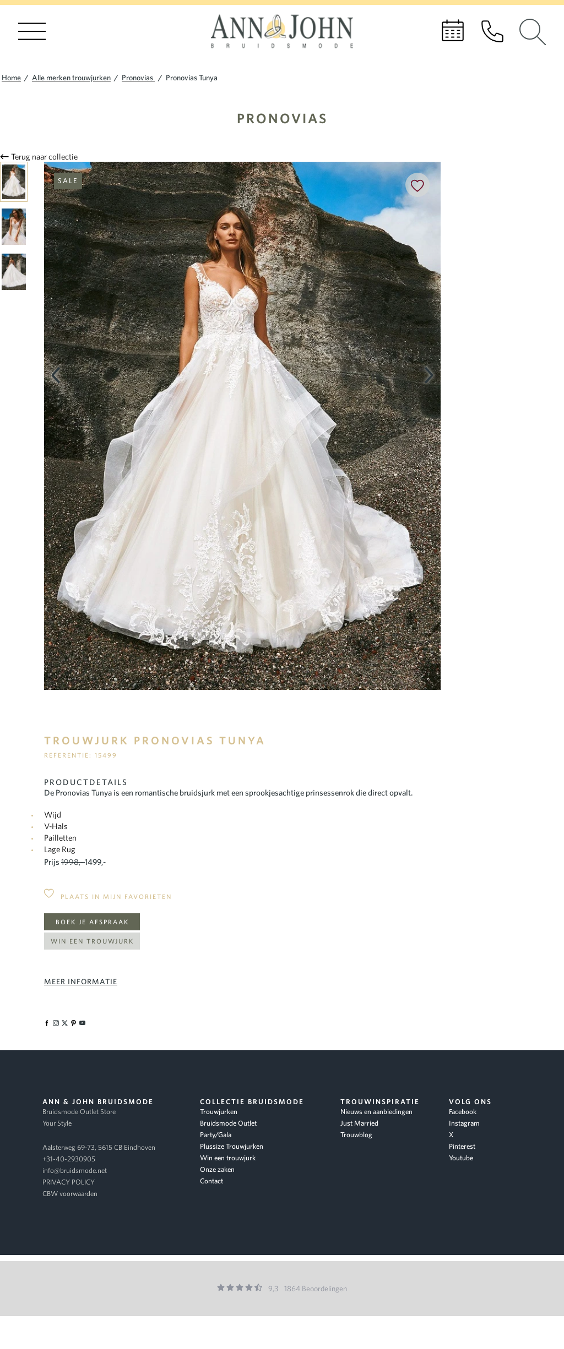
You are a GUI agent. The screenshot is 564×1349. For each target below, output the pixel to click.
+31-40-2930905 (68, 1159)
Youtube (461, 1158)
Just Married (359, 1123)
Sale (68, 181)
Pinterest (462, 1146)
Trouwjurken (218, 1111)
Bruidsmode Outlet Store (79, 1111)
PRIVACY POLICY (68, 1182)
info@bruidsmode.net (74, 1170)
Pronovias (282, 118)
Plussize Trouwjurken (231, 1146)
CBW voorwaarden (69, 1193)
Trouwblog (356, 1135)
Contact (211, 1181)
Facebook (462, 1111)
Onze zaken (217, 1169)
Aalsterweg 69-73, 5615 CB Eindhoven (98, 1147)
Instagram (464, 1123)
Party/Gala (215, 1135)
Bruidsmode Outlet (228, 1123)
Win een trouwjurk (92, 941)
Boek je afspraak (92, 921)
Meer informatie (80, 981)
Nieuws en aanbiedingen (376, 1111)
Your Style (57, 1123)
